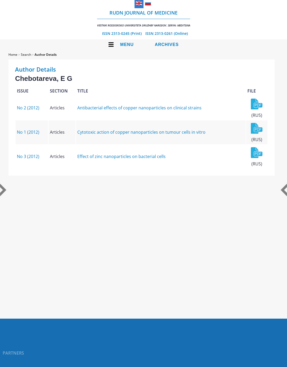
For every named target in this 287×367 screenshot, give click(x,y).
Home (12, 54)
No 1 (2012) (28, 132)
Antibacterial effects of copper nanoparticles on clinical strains (139, 108)
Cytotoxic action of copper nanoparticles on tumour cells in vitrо (141, 132)
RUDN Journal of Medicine (143, 18)
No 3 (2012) (28, 156)
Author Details (46, 54)
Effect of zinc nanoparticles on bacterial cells (121, 156)
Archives (167, 44)
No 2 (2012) (28, 108)
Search (26, 54)
